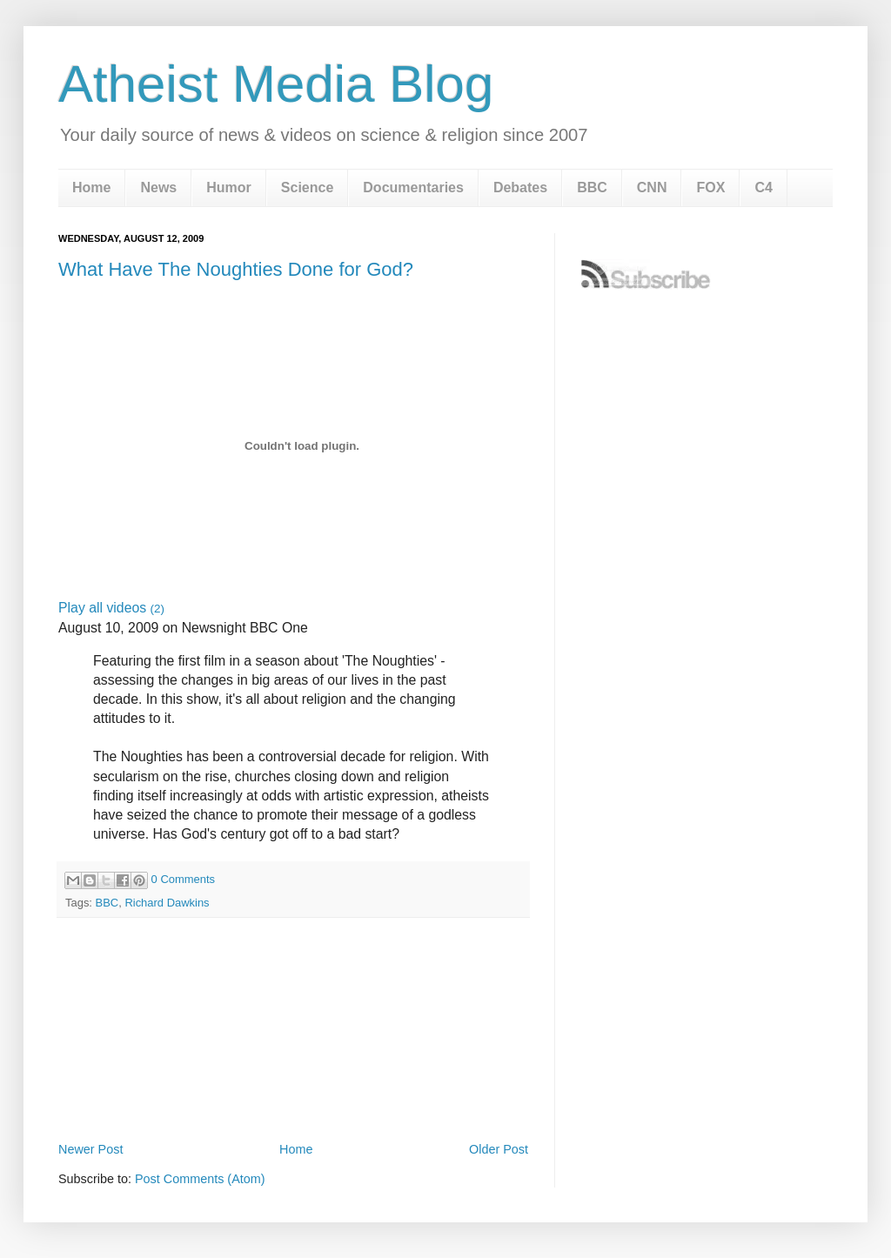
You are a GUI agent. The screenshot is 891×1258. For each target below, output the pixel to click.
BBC (592, 187)
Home (91, 187)
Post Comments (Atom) (200, 1179)
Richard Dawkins (166, 902)
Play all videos (111, 607)
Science (307, 187)
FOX (710, 187)
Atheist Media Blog (275, 84)
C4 (763, 187)
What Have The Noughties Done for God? (235, 269)
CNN (652, 187)
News (158, 187)
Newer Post (90, 1149)
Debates (520, 187)
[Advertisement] (293, 1089)
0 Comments (183, 879)
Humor (228, 187)
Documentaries (413, 187)
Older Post (498, 1149)
